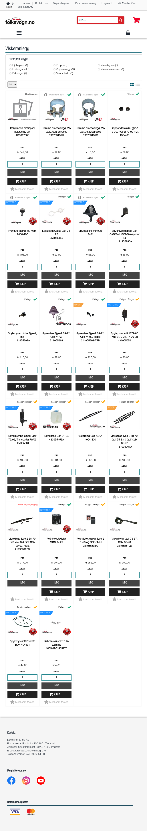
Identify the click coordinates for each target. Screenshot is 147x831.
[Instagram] (29, 479)
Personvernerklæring (85, 3)
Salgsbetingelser (61, 3)
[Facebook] (14, 479)
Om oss (26, 3)
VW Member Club (127, 3)
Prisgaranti (107, 3)
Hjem (13, 3)
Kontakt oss (41, 3)
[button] (136, 16)
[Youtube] (44, 479)
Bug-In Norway (25, 7)
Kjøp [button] (23, 129)
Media (9, 7)
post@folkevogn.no (35, 448)
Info (22, 120)
